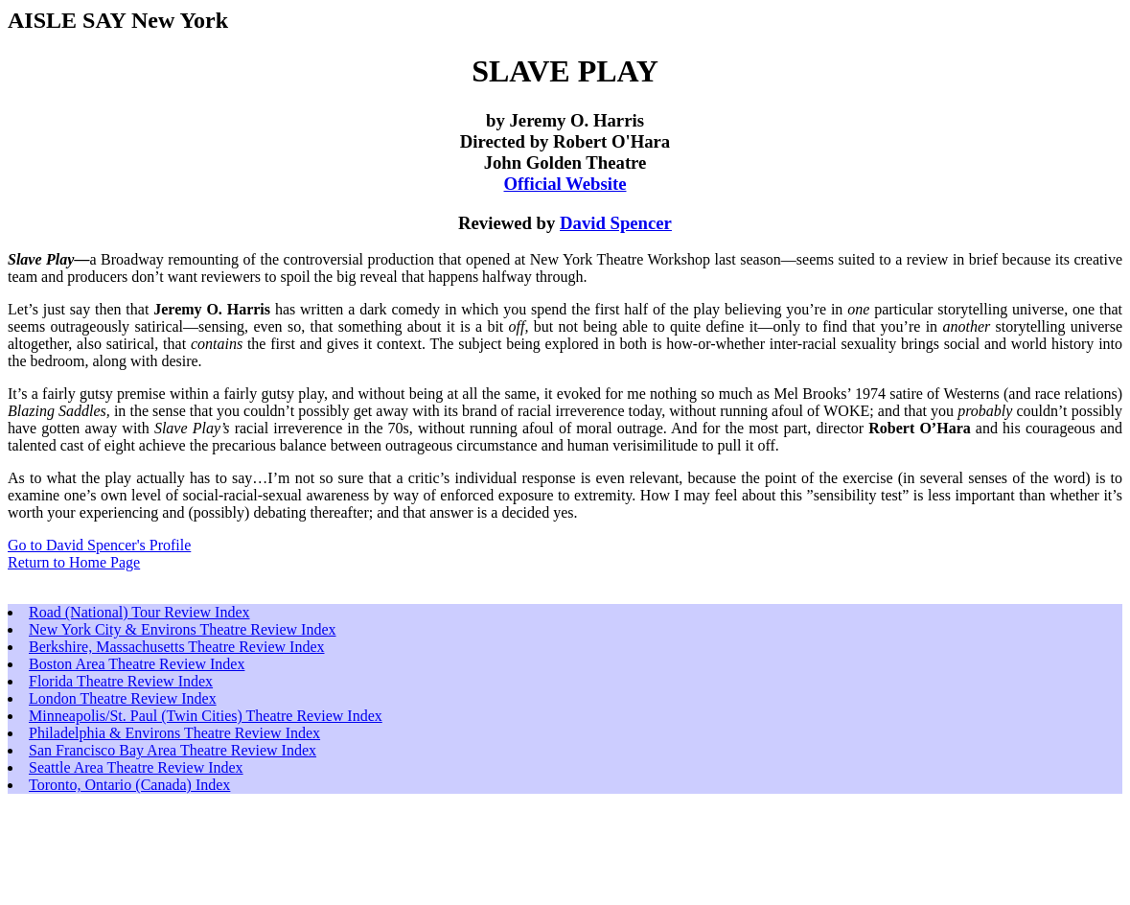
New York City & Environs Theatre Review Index (182, 629)
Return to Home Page (74, 562)
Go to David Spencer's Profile (99, 545)
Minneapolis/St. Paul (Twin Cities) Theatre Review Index (205, 716)
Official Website (565, 184)
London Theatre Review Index (123, 698)
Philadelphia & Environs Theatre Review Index (174, 733)
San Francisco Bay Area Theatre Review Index (172, 750)
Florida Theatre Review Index (121, 681)
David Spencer (616, 223)
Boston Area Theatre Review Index (136, 664)
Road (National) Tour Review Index (139, 612)
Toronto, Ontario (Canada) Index (129, 785)
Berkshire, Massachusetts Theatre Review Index (177, 646)
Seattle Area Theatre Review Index (136, 767)
